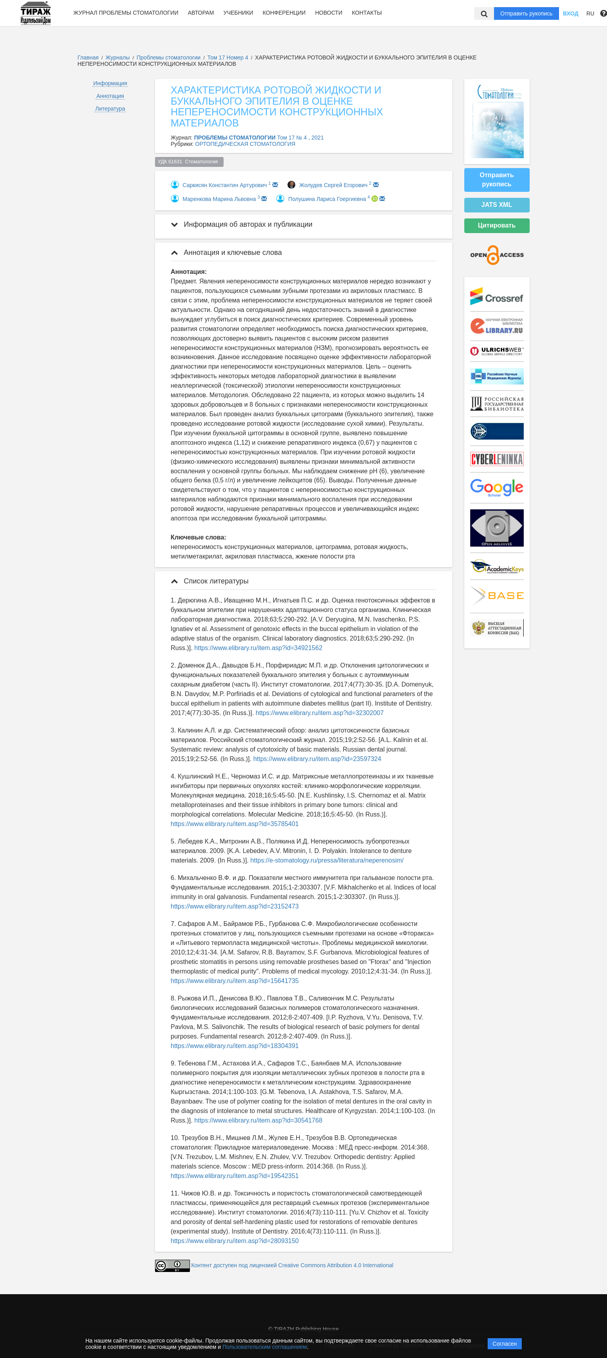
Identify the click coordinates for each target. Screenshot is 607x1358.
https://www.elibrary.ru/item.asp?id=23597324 (317, 759)
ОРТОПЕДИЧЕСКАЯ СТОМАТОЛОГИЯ (245, 144)
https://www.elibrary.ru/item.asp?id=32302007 (320, 713)
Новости (329, 13)
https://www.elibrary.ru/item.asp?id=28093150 (235, 1241)
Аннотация (110, 96)
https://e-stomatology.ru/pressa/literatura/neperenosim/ (327, 860)
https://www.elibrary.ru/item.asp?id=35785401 (235, 824)
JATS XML (496, 204)
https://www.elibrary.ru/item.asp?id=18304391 (235, 1045)
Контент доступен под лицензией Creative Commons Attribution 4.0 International (292, 1265)
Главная (88, 57)
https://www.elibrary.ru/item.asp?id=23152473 (235, 906)
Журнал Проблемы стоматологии (125, 13)
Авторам (201, 13)
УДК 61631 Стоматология (189, 161)
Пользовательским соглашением (264, 1347)
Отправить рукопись (526, 13)
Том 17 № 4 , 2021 (300, 137)
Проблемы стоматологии (169, 57)
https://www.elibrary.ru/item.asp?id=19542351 (235, 1175)
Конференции (284, 13)
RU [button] (590, 13)
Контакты (367, 13)
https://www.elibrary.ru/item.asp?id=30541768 (258, 1120)
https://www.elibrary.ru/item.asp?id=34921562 (258, 648)
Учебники (238, 13)
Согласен (504, 1344)
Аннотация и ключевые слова (226, 252)
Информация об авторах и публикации (242, 224)
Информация (110, 83)
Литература (110, 108)
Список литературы (210, 581)
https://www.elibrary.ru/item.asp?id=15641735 (235, 980)
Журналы (117, 57)
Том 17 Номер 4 (228, 57)
